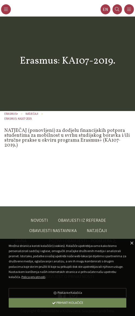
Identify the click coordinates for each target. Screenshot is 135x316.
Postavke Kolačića (67, 293)
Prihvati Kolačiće (67, 303)
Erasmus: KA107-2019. (18, 118)
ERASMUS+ (11, 114)
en (105, 9)
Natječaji (31, 114)
